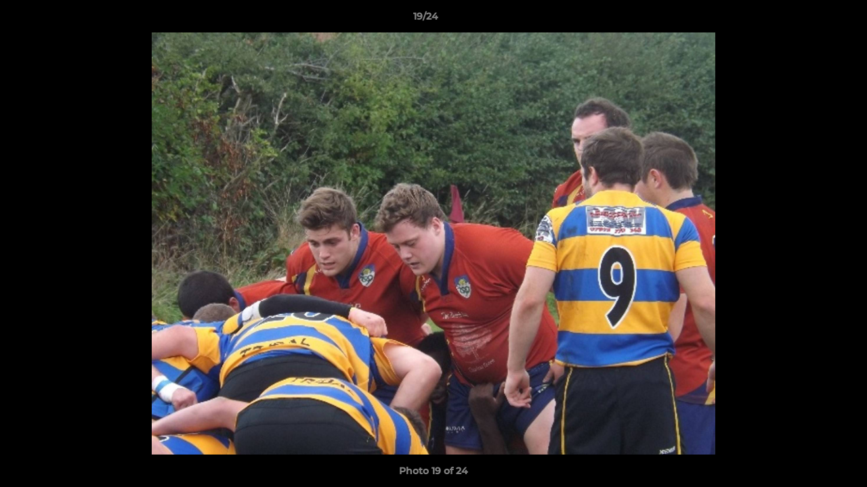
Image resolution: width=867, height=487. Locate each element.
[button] (810, 20)
